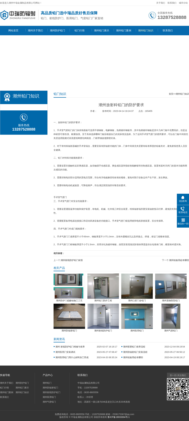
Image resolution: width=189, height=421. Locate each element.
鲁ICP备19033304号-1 (119, 417)
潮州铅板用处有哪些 (179, 260)
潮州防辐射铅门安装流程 (135, 352)
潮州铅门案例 (123, 30)
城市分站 (183, 3)
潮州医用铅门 (49, 397)
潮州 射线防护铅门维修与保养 (70, 346)
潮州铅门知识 (145, 30)
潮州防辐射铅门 (50, 387)
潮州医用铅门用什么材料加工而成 (72, 357)
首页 (171, 94)
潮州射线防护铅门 (51, 392)
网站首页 (13, 30)
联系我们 (172, 3)
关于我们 (160, 3)
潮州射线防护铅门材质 (72, 260)
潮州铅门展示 (101, 30)
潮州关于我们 (35, 30)
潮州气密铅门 (49, 402)
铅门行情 (79, 30)
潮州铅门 (47, 383)
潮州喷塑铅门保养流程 (134, 346)
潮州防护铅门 (57, 30)
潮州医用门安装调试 (65, 352)
